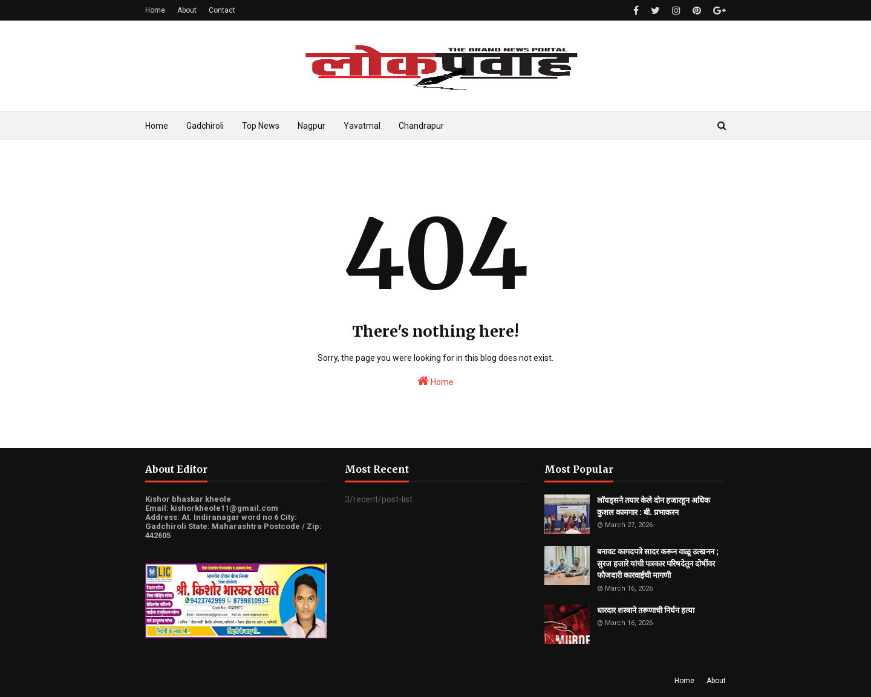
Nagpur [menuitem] (311, 126)
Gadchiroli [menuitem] (205, 126)
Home (155, 10)
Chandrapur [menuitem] (421, 126)
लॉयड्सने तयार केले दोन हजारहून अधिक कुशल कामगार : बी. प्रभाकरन (653, 506)
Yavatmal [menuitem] (362, 126)
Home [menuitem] (156, 126)
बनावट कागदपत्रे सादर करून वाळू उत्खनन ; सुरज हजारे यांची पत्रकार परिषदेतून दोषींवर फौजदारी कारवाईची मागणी (658, 563)
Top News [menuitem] (260, 126)
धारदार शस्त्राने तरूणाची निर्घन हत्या (645, 610)
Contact (222, 10)
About (187, 10)
